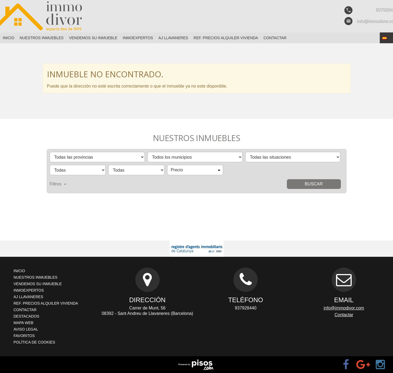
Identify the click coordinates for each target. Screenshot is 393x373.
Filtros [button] (58, 184)
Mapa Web (23, 323)
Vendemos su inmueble (93, 38)
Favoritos (24, 336)
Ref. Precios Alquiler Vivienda (226, 38)
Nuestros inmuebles (42, 38)
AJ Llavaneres (173, 38)
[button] (386, 37)
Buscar (314, 184)
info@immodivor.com (344, 308)
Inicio (8, 38)
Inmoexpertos (138, 38)
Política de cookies (34, 342)
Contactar (274, 38)
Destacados (26, 316)
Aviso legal (26, 329)
